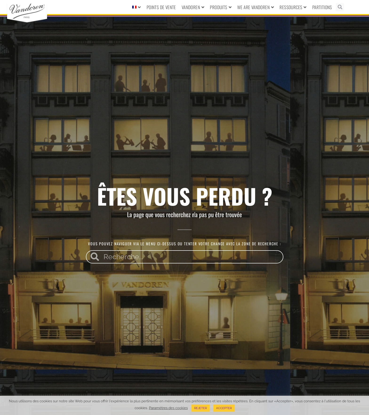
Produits (221, 7)
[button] (340, 7)
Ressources (293, 7)
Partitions (322, 7)
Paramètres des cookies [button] (168, 408)
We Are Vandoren (255, 7)
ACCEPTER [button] (224, 408)
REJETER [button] (200, 408)
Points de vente (161, 7)
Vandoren (193, 7)
